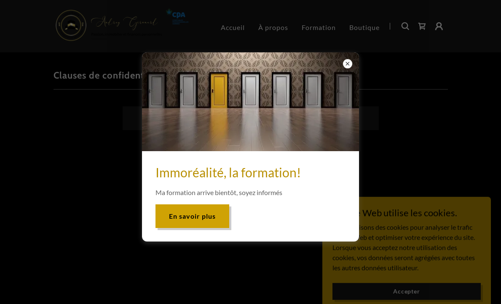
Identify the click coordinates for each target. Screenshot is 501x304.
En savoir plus (192, 216)
